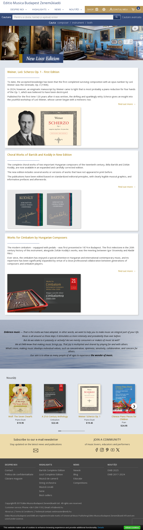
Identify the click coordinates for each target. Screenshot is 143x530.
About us (9, 511)
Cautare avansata (131, 17)
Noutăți (112, 464)
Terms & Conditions (24, 511)
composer (63, 22)
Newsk (77, 470)
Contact (9, 470)
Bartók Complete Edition (52, 470)
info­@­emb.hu (57, 507)
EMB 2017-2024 (116, 474)
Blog (75, 474)
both (89, 22)
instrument (78, 22)
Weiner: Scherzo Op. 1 (89, 416)
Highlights (45, 464)
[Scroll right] (134, 406)
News (76, 464)
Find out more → (127, 104)
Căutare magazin (13, 478)
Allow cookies (132, 527)
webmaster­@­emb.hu (62, 511)
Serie (41, 491)
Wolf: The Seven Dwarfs (20, 416)
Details (101, 527)
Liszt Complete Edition (51, 474)
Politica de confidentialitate (19, 474)
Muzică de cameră (48, 478)
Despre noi (11, 464)
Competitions (80, 482)
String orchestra (47, 482)
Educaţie (77, 478)
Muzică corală (46, 486)
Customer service (13, 507)
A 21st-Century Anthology (55, 416)
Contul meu (118, 9)
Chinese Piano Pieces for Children (124, 418)
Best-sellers (45, 495)
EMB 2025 (113, 470)
